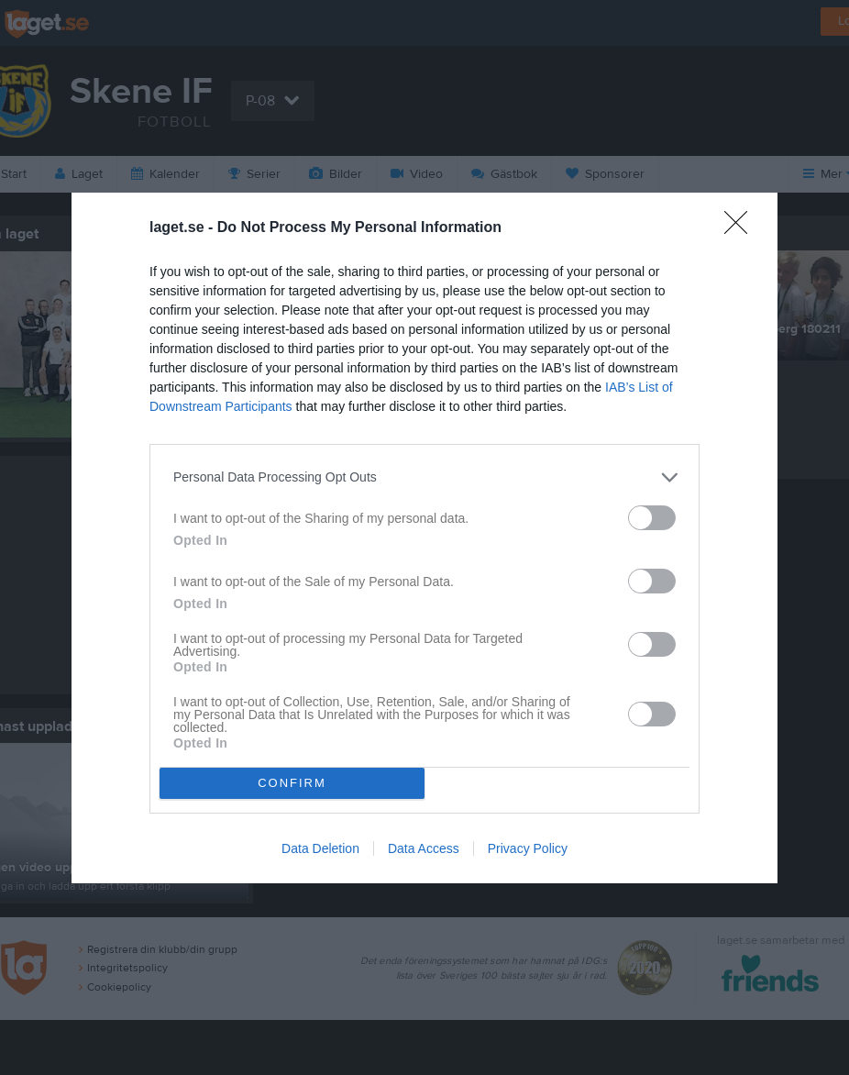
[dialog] (424, 538)
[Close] (741, 228)
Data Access (423, 848)
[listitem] (424, 477)
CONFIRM (292, 783)
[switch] (652, 517)
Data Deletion (320, 848)
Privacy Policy (528, 848)
